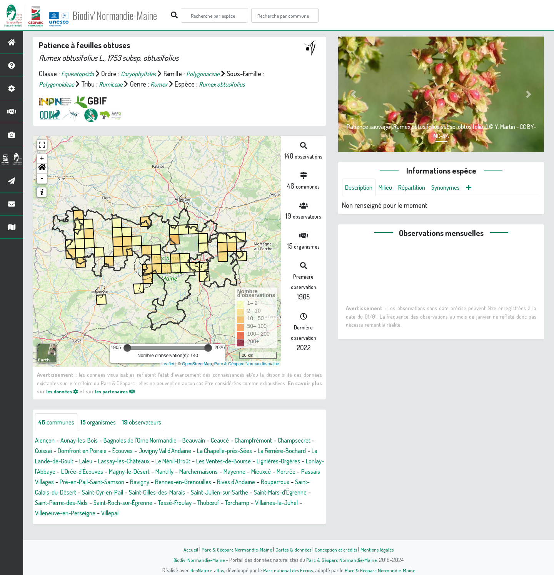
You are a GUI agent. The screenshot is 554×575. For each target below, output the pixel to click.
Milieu (389, 188)
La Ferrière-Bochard (62, 462)
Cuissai (87, 451)
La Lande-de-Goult (120, 462)
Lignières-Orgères (94, 472)
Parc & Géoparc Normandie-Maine (233, 549)
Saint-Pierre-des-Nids (268, 503)
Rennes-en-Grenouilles (66, 493)
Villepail (49, 524)
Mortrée (153, 482)
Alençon (46, 441)
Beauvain (211, 441)
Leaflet (168, 363)
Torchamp (180, 514)
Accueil (185, 549)
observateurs (152, 422)
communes (58, 422)
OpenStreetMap (197, 363)
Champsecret (53, 451)
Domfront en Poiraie (129, 451)
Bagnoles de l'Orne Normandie (151, 441)
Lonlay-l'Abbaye (146, 472)
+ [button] (42, 158)
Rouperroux (168, 493)
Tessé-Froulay (111, 514)
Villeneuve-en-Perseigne (288, 514)
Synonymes (456, 188)
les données (64, 391)
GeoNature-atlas (204, 570)
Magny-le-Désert (250, 472)
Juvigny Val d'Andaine (221, 451)
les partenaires (122, 391)
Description (360, 188)
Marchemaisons (56, 482)
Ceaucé (239, 441)
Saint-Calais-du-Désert (221, 493)
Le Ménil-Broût (255, 462)
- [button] (42, 178)
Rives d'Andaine (125, 493)
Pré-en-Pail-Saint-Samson (254, 482)
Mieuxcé (125, 482)
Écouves (174, 451)
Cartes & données (293, 549)
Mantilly (289, 472)
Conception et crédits (337, 549)
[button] (42, 169)
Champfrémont (276, 441)
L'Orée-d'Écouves (197, 472)
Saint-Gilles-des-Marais (66, 503)
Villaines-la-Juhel (224, 514)
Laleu (159, 462)
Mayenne (95, 482)
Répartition (419, 188)
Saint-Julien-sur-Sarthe (135, 503)
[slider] (127, 348)
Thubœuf (148, 514)
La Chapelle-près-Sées (288, 451)
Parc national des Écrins (287, 570)
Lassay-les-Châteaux (201, 462)
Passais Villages (191, 482)
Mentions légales (382, 549)
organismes (103, 422)
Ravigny (306, 482)
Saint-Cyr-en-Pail (282, 493)
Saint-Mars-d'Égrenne (203, 503)
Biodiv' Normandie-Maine (126, 15)
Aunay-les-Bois (84, 441)
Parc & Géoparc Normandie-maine (246, 363)
